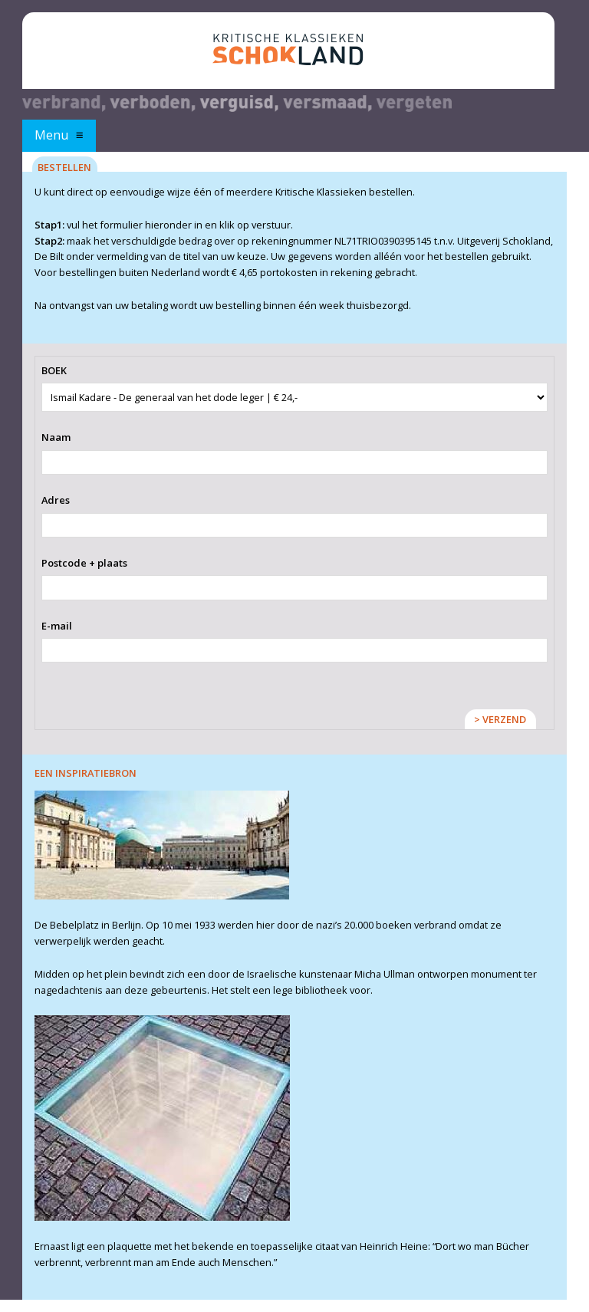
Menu (51, 135)
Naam (56, 437)
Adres (55, 500)
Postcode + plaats (84, 563)
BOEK (54, 370)
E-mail (56, 626)
